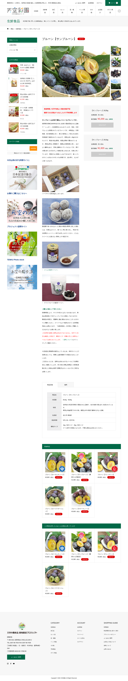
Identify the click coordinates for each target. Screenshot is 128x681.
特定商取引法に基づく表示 (111, 630)
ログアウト (80, 642)
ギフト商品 (110, 11)
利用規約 (106, 627)
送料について (107, 645)
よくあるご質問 (80, 3)
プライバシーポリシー (110, 634)
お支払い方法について (110, 642)
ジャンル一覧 (13, 50)
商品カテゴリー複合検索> (22, 153)
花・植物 (72, 11)
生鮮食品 (45, 11)
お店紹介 (100, 11)
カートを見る (80, 638)
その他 (91, 11)
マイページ (80, 634)
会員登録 (91, 3)
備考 (65, 385)
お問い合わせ (107, 649)
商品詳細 (50, 385)
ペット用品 (82, 11)
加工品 (53, 11)
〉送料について (67, 339)
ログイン (99, 3)
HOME (36, 11)
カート (114, 3)
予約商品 (53, 649)
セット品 (62, 11)
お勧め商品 (12, 45)
